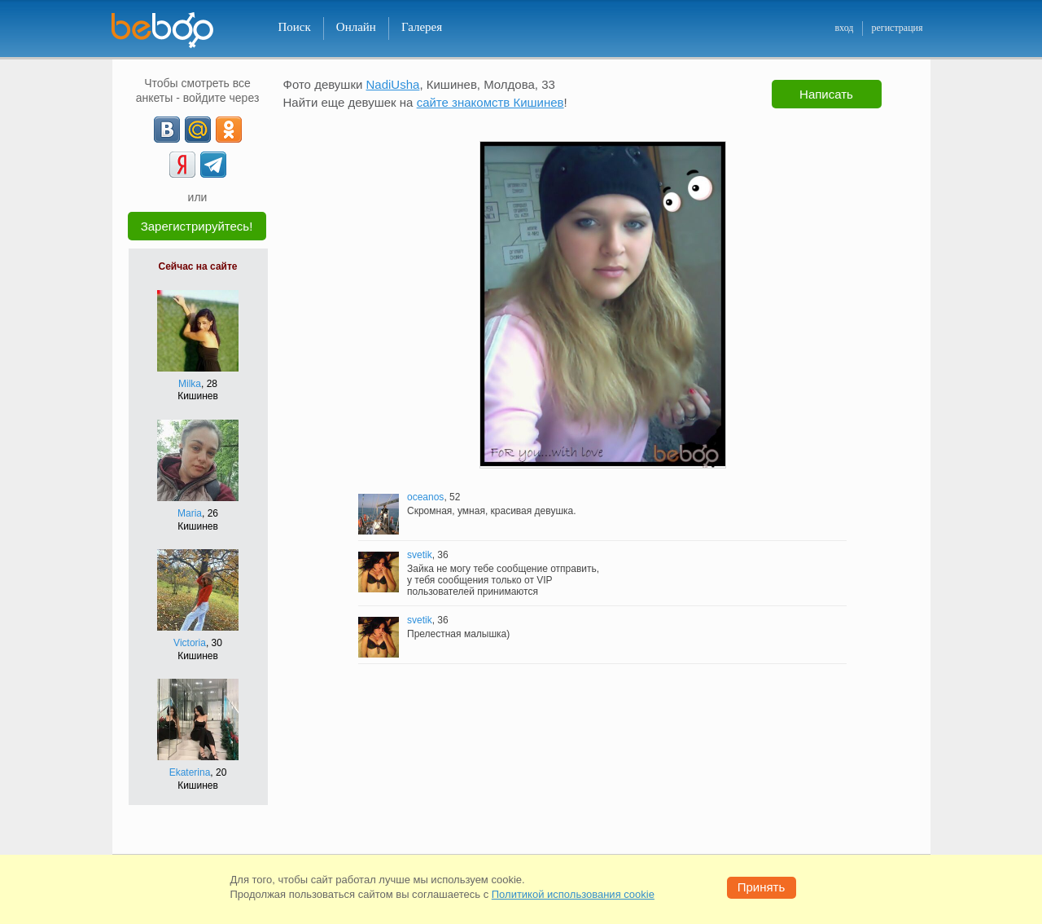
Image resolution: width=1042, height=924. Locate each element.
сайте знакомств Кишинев (490, 102)
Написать (826, 94)
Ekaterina (190, 772)
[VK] (167, 130)
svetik (419, 555)
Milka (189, 383)
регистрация (896, 27)
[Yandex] (182, 165)
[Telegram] (213, 165)
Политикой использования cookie (573, 894)
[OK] (229, 130)
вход (843, 27)
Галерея (421, 26)
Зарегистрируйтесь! (197, 226)
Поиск (294, 26)
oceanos (425, 497)
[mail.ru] (198, 130)
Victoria (189, 643)
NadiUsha (393, 84)
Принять (762, 887)
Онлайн (356, 26)
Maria (189, 513)
